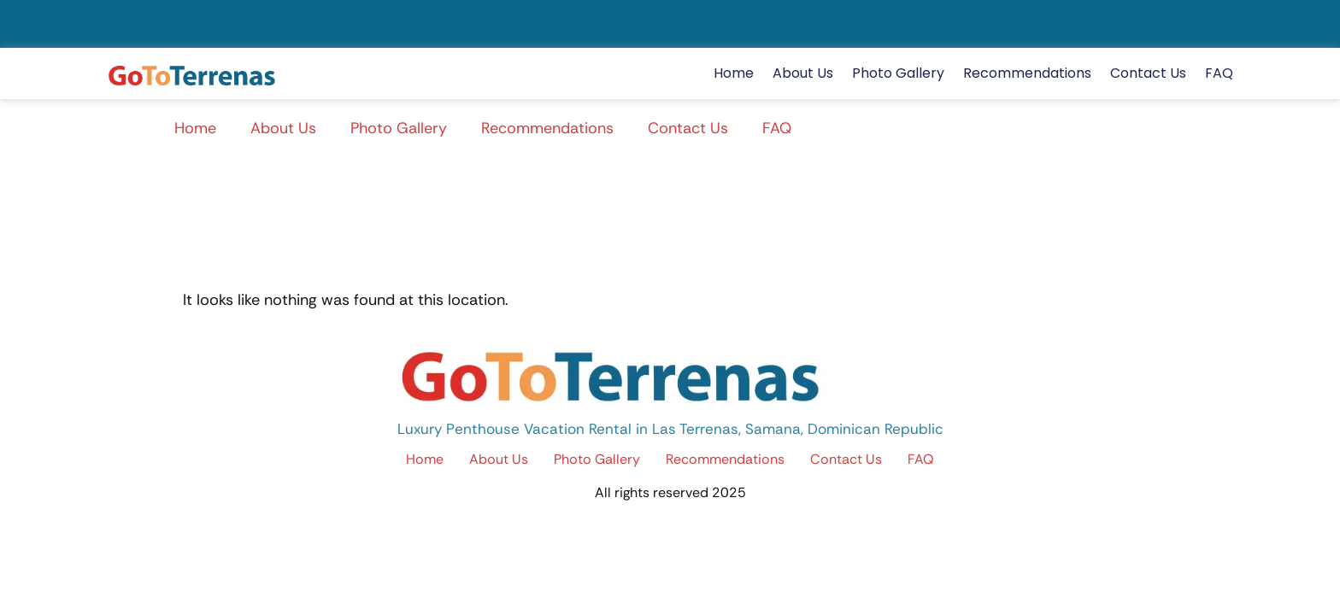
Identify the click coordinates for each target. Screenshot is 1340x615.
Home (734, 73)
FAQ (1219, 73)
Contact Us (1148, 73)
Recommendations (1027, 73)
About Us (803, 73)
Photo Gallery (898, 73)
